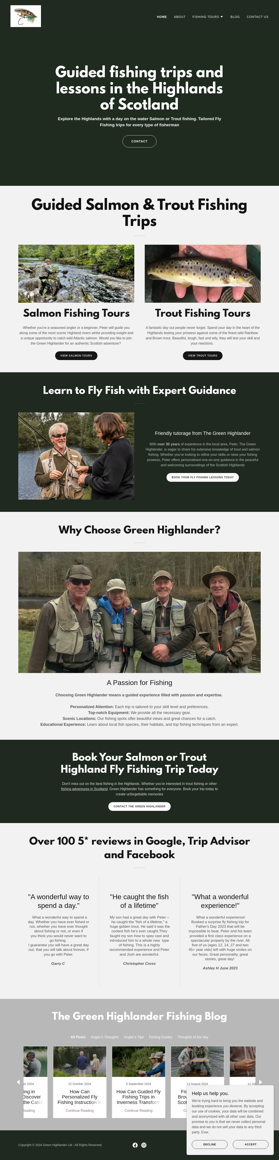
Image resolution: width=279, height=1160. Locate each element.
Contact (139, 141)
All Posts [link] (78, 1037)
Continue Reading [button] (51, 1110)
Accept (251, 1144)
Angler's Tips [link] (134, 1037)
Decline (209, 1144)
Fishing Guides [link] (160, 1037)
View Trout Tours (202, 355)
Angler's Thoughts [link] (105, 1037)
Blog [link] (235, 17)
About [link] (179, 17)
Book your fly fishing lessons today (203, 477)
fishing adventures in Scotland (84, 789)
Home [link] (162, 17)
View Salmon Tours (76, 355)
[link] (25, 16)
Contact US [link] (258, 17)
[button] (207, 16)
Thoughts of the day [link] (193, 1037)
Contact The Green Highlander (139, 806)
